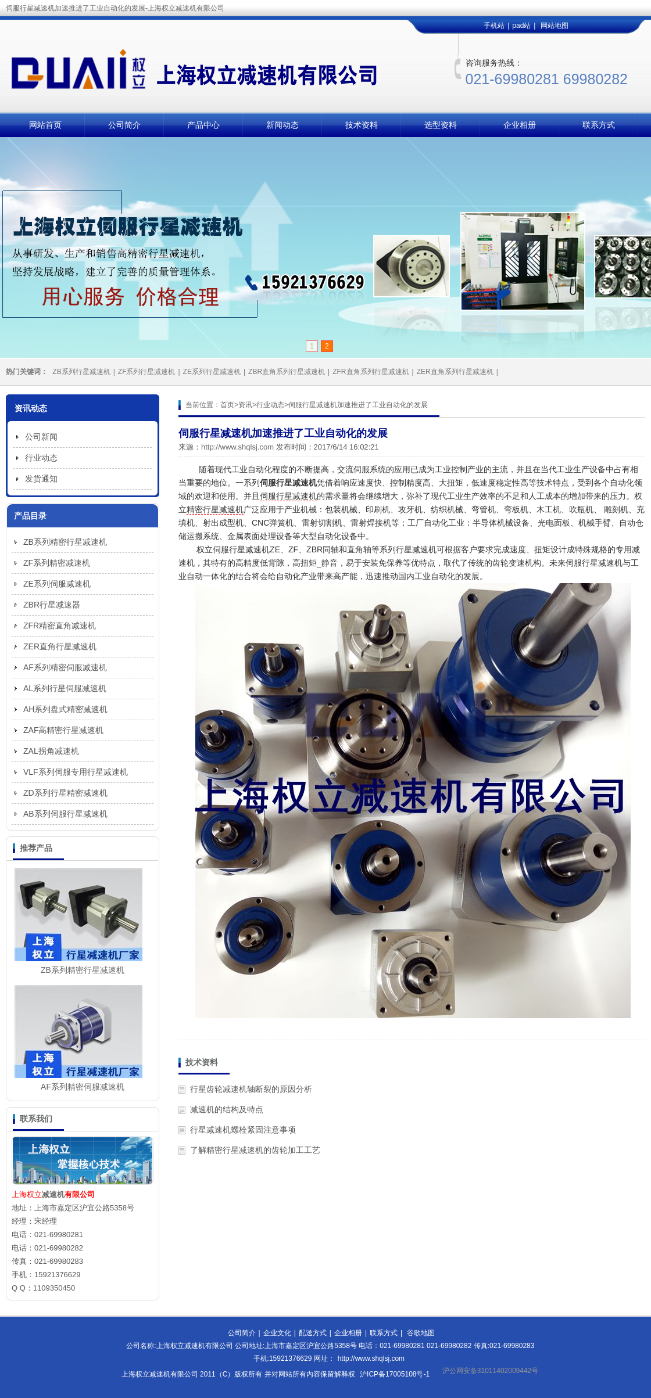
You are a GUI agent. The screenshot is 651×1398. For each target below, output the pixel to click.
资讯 (245, 405)
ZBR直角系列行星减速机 (286, 372)
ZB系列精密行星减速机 (65, 542)
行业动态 (270, 405)
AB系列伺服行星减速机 (65, 813)
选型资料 (440, 125)
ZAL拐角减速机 (51, 751)
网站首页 (45, 125)
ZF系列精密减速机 (56, 562)
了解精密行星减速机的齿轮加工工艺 (255, 1150)
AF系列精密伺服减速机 (65, 667)
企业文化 (277, 1333)
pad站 (521, 25)
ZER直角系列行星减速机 (455, 372)
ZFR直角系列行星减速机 (370, 372)
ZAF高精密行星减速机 (63, 730)
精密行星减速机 (215, 509)
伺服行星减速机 (288, 496)
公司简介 (124, 125)
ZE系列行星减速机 (212, 372)
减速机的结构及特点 (226, 1109)
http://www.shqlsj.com (237, 447)
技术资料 (361, 125)
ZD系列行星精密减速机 (65, 792)
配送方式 (313, 1333)
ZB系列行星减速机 (81, 372)
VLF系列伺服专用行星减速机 (75, 772)
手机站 (494, 25)
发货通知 (41, 478)
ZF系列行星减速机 (147, 372)
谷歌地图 (421, 1333)
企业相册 (519, 125)
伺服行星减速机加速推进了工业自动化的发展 (358, 405)
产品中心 (203, 125)
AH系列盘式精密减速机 (65, 709)
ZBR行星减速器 (51, 604)
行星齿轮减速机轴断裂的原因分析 (251, 1089)
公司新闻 (41, 436)
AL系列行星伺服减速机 (64, 688)
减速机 (53, 1194)
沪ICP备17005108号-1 (395, 1374)
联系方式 (598, 125)
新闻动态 (282, 125)
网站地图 (554, 25)
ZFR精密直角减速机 (59, 625)
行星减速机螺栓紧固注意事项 (243, 1129)
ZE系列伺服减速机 (57, 583)
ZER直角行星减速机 (59, 646)
